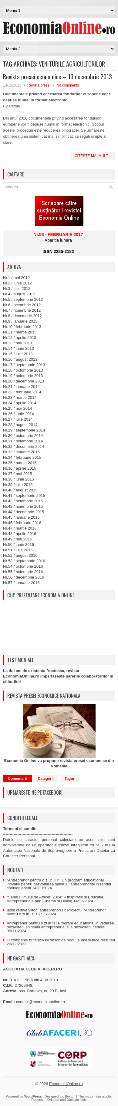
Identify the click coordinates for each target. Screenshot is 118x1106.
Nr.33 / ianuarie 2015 (21, 452)
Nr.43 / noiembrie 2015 (23, 506)
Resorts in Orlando (45, 1099)
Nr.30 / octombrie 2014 (23, 435)
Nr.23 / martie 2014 (20, 397)
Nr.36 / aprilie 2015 (19, 468)
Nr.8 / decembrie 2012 (22, 315)
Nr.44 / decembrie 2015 (23, 512)
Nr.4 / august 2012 (19, 294)
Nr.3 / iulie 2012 (16, 288)
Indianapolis (102, 1096)
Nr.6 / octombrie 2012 (22, 305)
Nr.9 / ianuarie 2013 (20, 321)
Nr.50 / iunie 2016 (18, 544)
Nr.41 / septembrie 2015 (24, 495)
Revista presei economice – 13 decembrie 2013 (57, 76)
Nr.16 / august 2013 (20, 359)
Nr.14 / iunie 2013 (18, 348)
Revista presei (38, 85)
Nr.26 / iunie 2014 (18, 414)
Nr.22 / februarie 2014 (22, 392)
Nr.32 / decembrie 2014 (23, 446)
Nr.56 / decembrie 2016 (23, 577)
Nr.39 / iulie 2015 (18, 484)
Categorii (46, 778)
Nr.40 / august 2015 (20, 490)
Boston (70, 1096)
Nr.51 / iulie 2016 (18, 550)
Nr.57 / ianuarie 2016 (21, 582)
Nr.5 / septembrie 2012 (23, 299)
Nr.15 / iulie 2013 (18, 354)
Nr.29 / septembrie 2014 (24, 430)
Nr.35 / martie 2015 (20, 463)
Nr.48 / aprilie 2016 (19, 533)
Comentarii (17, 778)
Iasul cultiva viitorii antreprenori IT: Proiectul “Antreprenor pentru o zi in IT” (56, 912)
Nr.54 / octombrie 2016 (23, 566)
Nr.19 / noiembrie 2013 (23, 375)
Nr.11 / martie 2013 (20, 332)
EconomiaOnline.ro (66, 1083)
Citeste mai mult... (93, 156)
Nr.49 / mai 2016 (17, 539)
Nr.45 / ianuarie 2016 (21, 517)
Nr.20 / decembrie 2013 (23, 381)
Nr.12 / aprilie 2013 (19, 337)
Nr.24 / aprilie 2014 (19, 403)
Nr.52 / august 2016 (20, 555)
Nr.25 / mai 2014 (17, 408)
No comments (67, 85)
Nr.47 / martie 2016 (20, 528)
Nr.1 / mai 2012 (16, 277)
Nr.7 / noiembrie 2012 (22, 310)
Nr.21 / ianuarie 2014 (21, 386)
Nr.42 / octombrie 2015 (23, 501)
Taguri (70, 778)
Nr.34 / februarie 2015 (22, 457)
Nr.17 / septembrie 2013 (24, 365)
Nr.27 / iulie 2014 (18, 419)
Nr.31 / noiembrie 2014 (23, 441)
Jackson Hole (77, 1099)
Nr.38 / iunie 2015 (18, 479)
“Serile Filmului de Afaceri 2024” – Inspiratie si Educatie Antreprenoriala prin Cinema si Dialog (55, 899)
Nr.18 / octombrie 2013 (23, 370)
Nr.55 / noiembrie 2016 (23, 571)
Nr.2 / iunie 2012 (17, 283)
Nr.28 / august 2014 (20, 424)
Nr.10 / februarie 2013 (22, 326)
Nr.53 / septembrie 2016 (24, 561)
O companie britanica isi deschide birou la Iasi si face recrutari (61, 940)
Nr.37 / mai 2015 (17, 473)
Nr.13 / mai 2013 (17, 343)
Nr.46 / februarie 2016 (22, 522)
